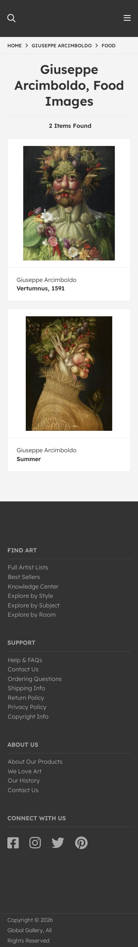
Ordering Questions (35, 678)
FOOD (109, 45)
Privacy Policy (27, 707)
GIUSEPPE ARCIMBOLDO (62, 45)
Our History (24, 780)
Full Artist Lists (28, 567)
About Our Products (35, 761)
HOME (14, 45)
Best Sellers (24, 576)
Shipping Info (26, 688)
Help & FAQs (25, 660)
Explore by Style (30, 595)
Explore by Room (32, 614)
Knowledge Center (33, 586)
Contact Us (23, 669)
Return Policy (26, 697)
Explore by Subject (34, 605)
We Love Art (25, 771)
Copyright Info (28, 716)
